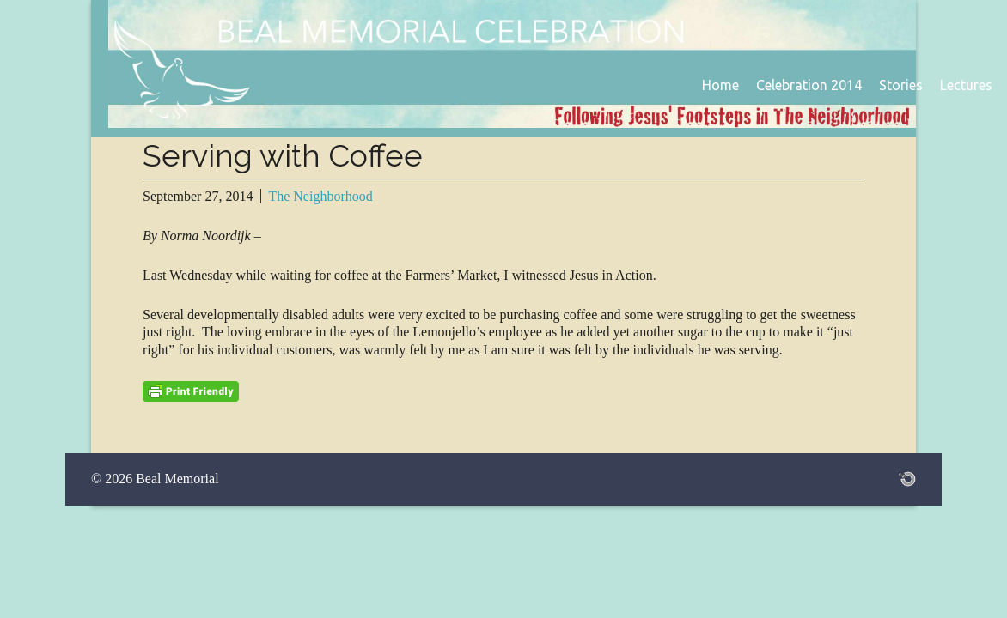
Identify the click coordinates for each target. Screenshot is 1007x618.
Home (720, 85)
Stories (901, 85)
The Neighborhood (320, 196)
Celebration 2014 (809, 85)
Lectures (966, 85)
